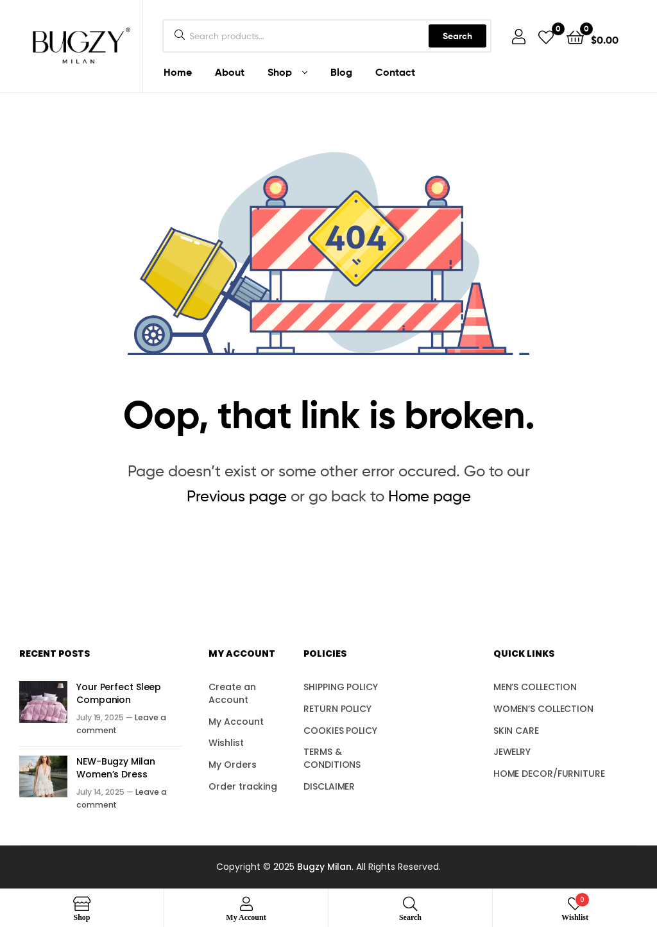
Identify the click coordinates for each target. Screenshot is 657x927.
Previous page (237, 496)
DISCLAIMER (329, 786)
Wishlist (226, 742)
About (229, 71)
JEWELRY (512, 751)
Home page (429, 496)
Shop (280, 71)
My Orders (232, 764)
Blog (341, 71)
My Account (236, 721)
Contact (395, 71)
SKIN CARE (516, 730)
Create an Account (232, 693)
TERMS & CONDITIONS (332, 758)
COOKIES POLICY (340, 730)
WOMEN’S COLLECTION (543, 708)
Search (457, 36)
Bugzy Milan (324, 866)
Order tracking (243, 786)
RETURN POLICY (337, 708)
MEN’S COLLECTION (535, 686)
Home (178, 71)
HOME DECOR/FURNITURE (549, 773)
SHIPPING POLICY (340, 686)
